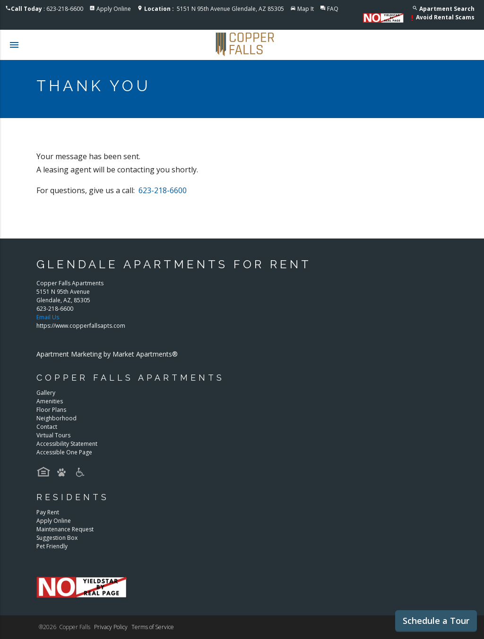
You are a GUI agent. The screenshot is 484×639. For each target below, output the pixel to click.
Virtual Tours (53, 435)
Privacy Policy (111, 627)
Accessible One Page (64, 452)
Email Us (47, 317)
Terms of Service (152, 627)
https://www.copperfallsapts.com (80, 326)
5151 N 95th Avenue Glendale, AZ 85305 (214, 9)
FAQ (332, 9)
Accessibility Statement (66, 444)
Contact (46, 427)
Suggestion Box (57, 538)
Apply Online (113, 9)
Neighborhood (56, 418)
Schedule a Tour (436, 620)
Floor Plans (51, 410)
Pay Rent (47, 512)
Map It (305, 9)
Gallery (45, 393)
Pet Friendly (52, 546)
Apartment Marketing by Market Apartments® (107, 353)
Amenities (49, 401)
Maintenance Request (65, 529)
